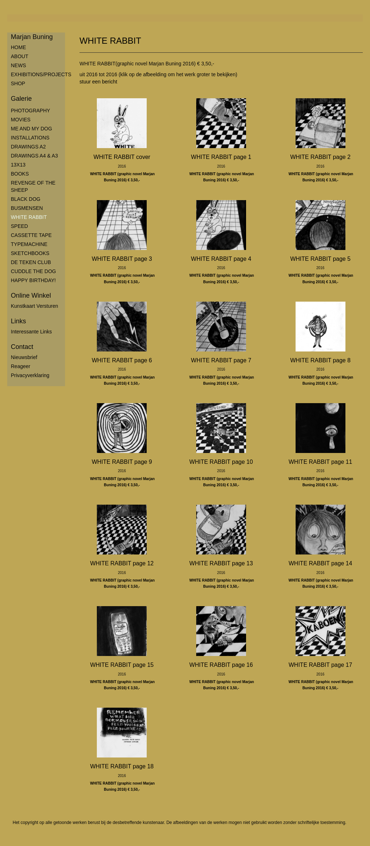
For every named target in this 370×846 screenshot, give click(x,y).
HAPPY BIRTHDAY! (33, 280)
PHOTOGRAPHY (30, 110)
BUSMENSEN (27, 208)
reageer (20, 366)
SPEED (19, 226)
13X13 (18, 165)
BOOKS (20, 174)
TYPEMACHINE (29, 244)
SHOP (18, 83)
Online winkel (31, 295)
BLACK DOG (25, 199)
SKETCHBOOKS (30, 253)
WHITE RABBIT (29, 217)
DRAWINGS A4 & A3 (34, 156)
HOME (18, 47)
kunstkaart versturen (34, 306)
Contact (22, 346)
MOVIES (20, 119)
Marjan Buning (32, 36)
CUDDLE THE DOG (33, 271)
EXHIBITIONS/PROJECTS (38, 74)
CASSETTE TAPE (31, 235)
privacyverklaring (30, 375)
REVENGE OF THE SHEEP (33, 186)
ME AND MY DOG (31, 128)
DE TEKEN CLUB (31, 262)
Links (18, 321)
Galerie (21, 98)
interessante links (31, 331)
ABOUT (19, 56)
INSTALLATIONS (30, 138)
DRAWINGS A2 (28, 147)
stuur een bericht (98, 82)
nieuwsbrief (24, 357)
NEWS (18, 65)
